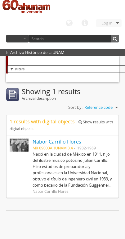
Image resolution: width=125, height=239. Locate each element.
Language (69, 23)
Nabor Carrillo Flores (57, 141)
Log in (107, 23)
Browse (17, 38)
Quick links (84, 23)
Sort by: (75, 107)
